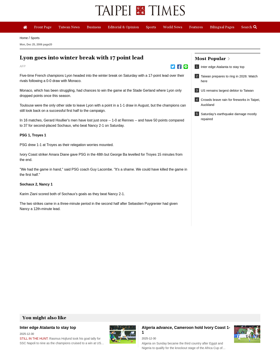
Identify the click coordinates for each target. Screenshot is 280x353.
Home (24, 38)
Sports (35, 38)
